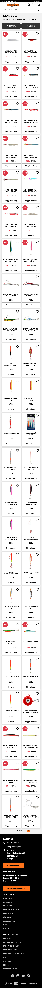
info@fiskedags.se (14, 847)
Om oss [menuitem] (6, 957)
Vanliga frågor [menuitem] (10, 969)
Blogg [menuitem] (6, 965)
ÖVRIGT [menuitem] (6, 929)
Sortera (32, 26)
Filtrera (12, 26)
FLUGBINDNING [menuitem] (9, 921)
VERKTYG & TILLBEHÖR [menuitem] (12, 910)
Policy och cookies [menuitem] (11, 950)
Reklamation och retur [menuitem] (13, 953)
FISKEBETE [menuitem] (7, 902)
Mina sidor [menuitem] (7, 961)
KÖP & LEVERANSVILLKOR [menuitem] (13, 942)
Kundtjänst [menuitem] (8, 938)
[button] (33, 4)
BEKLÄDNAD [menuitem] (8, 913)
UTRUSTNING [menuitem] (8, 898)
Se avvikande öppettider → (17, 888)
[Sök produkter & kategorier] (18, 10)
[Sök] (37, 10)
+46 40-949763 (13, 843)
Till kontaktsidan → (13, 865)
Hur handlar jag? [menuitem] (11, 946)
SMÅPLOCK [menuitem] (7, 906)
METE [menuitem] (5, 925)
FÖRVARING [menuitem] (7, 917)
